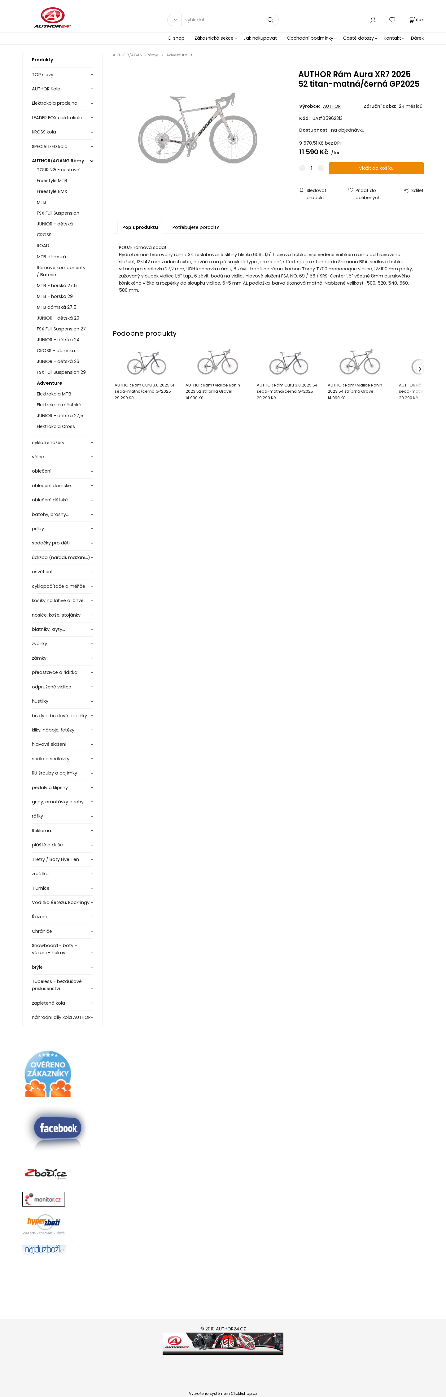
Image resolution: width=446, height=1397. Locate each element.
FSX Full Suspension (58, 213)
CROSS (44, 235)
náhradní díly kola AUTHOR (61, 1017)
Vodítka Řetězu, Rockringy (61, 902)
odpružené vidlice (51, 687)
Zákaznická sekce (214, 38)
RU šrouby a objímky (54, 773)
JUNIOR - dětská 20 (58, 318)
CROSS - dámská (56, 350)
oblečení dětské (50, 500)
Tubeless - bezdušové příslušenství (57, 985)
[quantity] (311, 168)
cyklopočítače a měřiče (58, 586)
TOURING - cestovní (59, 170)
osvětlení (42, 572)
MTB (41, 202)
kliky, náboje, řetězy (53, 730)
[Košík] (416, 20)
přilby (38, 529)
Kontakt (392, 38)
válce (38, 457)
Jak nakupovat (260, 38)
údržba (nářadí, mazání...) (61, 557)
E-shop (176, 38)
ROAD (43, 245)
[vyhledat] (230, 20)
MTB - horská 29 (55, 296)
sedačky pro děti (51, 543)
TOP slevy (42, 75)
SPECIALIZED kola (50, 146)
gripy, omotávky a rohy (58, 802)
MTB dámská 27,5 (57, 307)
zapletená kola (48, 1003)
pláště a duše (47, 845)
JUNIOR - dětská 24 (58, 340)
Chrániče (42, 931)
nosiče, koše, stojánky (56, 615)
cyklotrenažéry (48, 442)
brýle (37, 967)
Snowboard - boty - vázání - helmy (54, 949)
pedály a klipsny (50, 787)
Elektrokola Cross (56, 426)
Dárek (417, 38)
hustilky (40, 701)
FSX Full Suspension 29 (61, 372)
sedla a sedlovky (50, 759)
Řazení (39, 917)
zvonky (39, 643)
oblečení (41, 471)
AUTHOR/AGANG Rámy (58, 161)
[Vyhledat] (174, 20)
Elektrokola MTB (54, 394)
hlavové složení (49, 744)
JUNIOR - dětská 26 (58, 361)
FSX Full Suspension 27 (61, 329)
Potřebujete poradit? (196, 227)
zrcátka (40, 874)
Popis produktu (140, 227)
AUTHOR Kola (46, 89)
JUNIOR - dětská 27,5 (60, 416)
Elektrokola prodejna (54, 103)
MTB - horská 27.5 (57, 285)
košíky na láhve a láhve (58, 600)
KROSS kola (44, 132)
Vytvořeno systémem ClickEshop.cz (223, 1393)
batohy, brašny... (50, 514)
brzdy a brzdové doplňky (59, 716)
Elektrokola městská (59, 405)
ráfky (37, 816)
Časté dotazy (358, 38)
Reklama (41, 830)
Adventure (49, 383)
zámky (39, 658)
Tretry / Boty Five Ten (55, 859)
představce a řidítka (54, 672)
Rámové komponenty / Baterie (61, 271)
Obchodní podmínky (310, 38)
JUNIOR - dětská (55, 224)
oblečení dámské (51, 485)
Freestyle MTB (52, 180)
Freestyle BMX (52, 191)
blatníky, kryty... (48, 629)
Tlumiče (41, 888)
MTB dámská (51, 257)
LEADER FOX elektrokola (57, 118)
